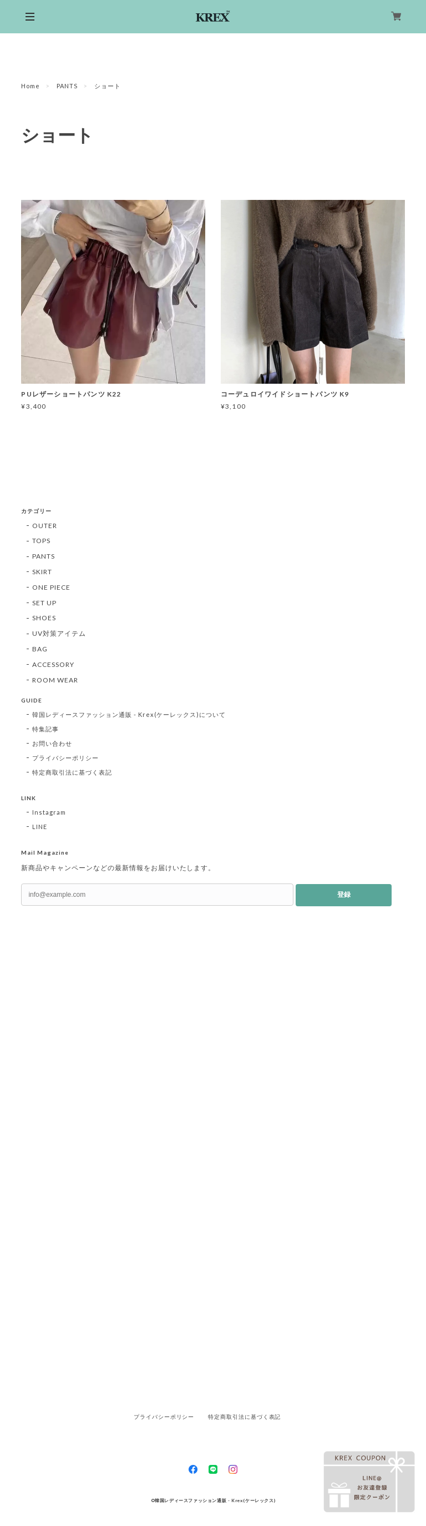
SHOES (44, 618)
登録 (344, 894)
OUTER (44, 525)
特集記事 (45, 728)
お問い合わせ (52, 743)
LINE (39, 826)
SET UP (44, 603)
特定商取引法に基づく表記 (72, 772)
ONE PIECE (51, 587)
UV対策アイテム (59, 633)
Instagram (49, 812)
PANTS (67, 85)
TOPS (41, 540)
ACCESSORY (53, 664)
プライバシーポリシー (65, 757)
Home (30, 85)
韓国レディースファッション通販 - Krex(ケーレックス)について (129, 714)
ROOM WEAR (55, 680)
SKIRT (42, 572)
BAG (40, 649)
